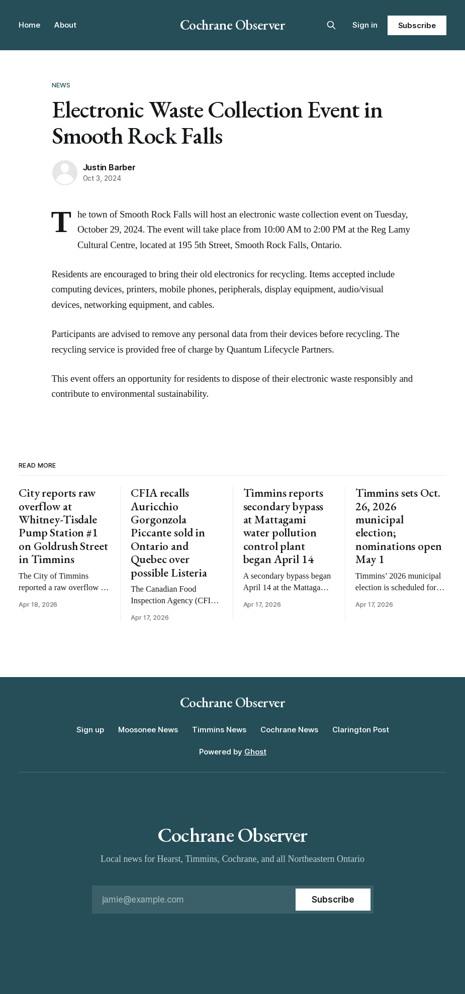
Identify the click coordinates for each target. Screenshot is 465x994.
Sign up (90, 729)
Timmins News (219, 729)
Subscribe (417, 25)
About (65, 25)
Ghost (255, 751)
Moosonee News (148, 729)
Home (29, 25)
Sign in (365, 25)
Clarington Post (360, 729)
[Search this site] (331, 25)
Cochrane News (289, 729)
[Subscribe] (333, 900)
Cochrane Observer (233, 25)
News (61, 85)
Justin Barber (109, 167)
